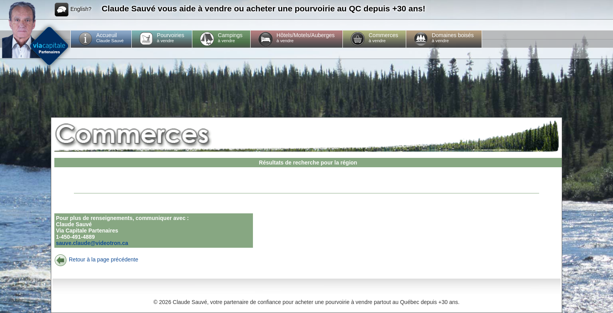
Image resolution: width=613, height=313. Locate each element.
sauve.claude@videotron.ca (92, 243)
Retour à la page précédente (96, 259)
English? (73, 9)
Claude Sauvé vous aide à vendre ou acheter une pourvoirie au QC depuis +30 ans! (263, 8)
